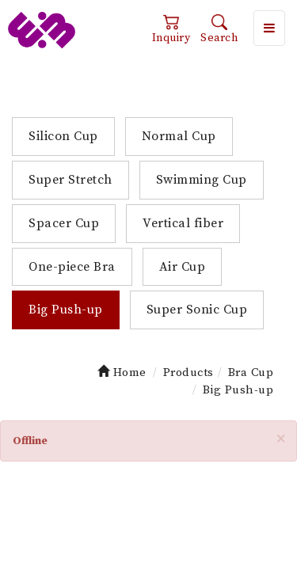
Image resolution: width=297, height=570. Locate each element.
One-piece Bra (72, 267)
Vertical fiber (183, 223)
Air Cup (182, 267)
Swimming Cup (201, 180)
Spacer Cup (64, 223)
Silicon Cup (63, 136)
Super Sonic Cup (197, 309)
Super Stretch (70, 180)
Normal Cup (179, 136)
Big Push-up (66, 309)
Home (122, 372)
